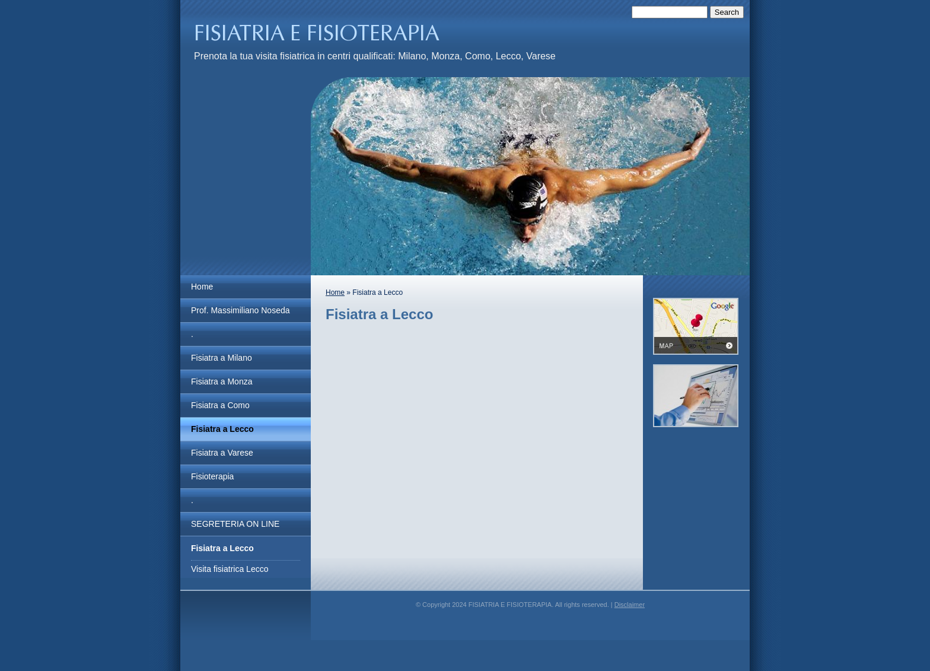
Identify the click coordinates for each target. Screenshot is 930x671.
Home (202, 286)
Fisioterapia (212, 476)
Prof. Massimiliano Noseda (240, 310)
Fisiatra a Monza (221, 381)
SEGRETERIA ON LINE (235, 524)
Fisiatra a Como (220, 405)
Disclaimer (629, 604)
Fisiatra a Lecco (222, 429)
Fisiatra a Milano (221, 357)
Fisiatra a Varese (222, 452)
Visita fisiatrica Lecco (229, 569)
